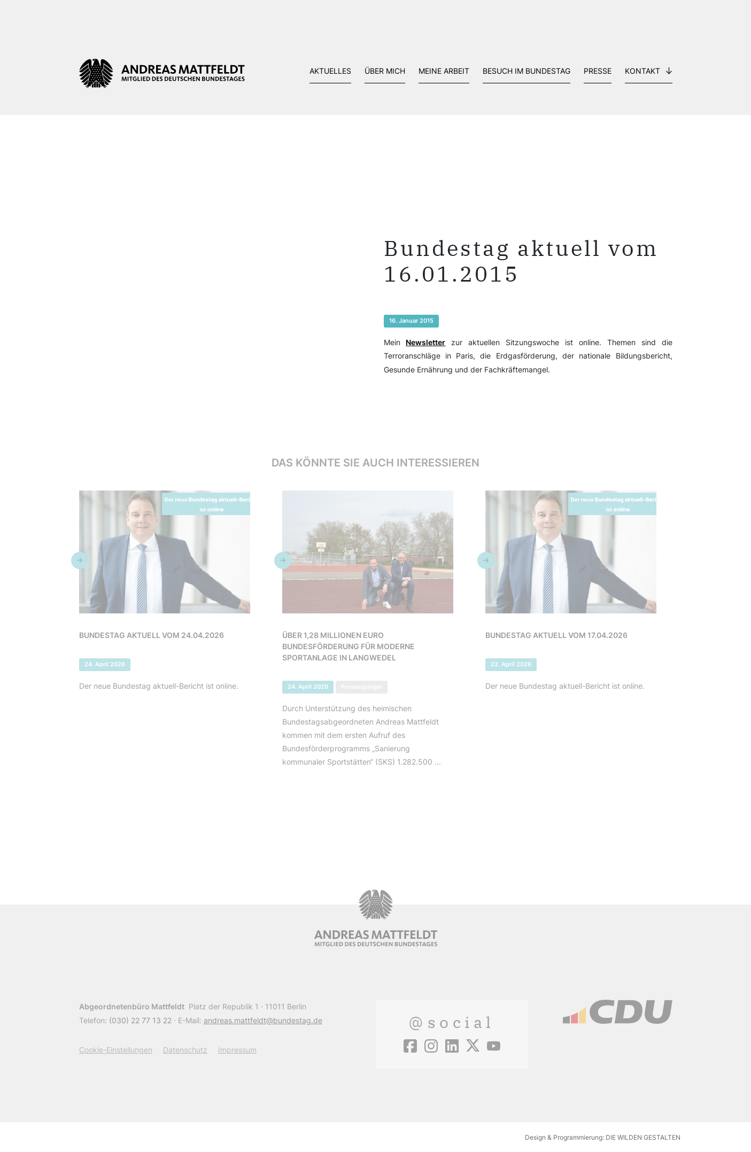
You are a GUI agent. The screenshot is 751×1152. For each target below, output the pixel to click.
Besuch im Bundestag (526, 70)
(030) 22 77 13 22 (140, 1020)
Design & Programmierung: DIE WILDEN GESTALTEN (602, 1137)
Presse (597, 70)
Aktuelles (330, 70)
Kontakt (642, 70)
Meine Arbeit (444, 70)
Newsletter (425, 342)
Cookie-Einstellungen (115, 1049)
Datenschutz (185, 1049)
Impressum (237, 1049)
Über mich (385, 70)
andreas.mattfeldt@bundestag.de (263, 1020)
